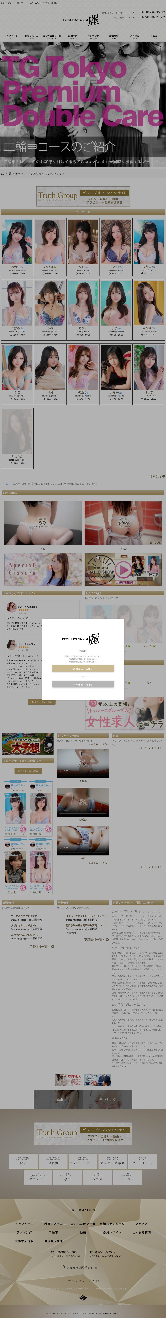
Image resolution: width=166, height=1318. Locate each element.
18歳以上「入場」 (83, 669)
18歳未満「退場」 (83, 684)
